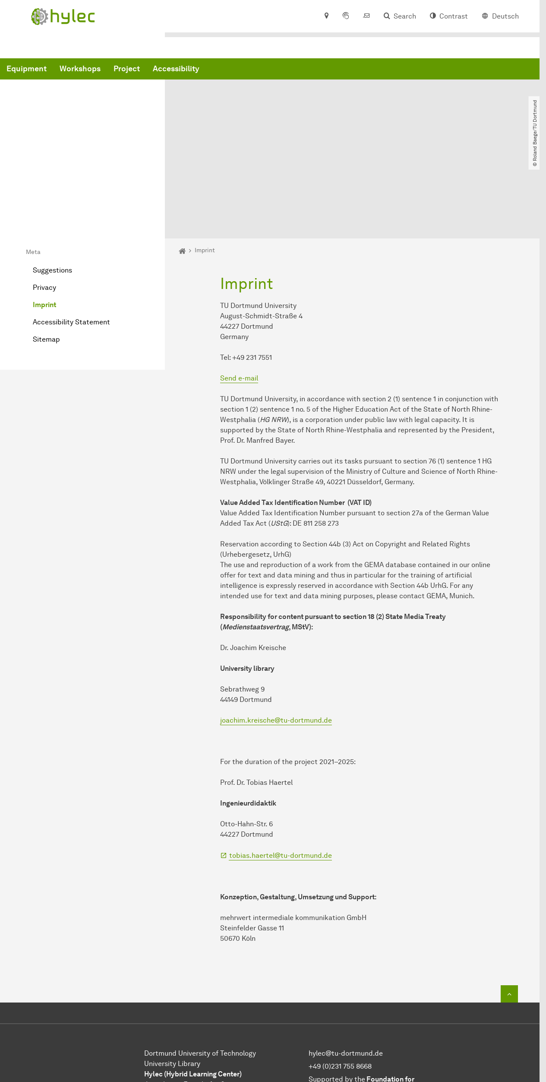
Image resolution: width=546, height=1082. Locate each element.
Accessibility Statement (71, 236)
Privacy (44, 201)
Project (258, 70)
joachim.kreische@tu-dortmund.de (276, 634)
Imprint (44, 219)
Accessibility (307, 70)
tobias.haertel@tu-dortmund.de (280, 769)
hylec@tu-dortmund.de (346, 967)
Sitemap (46, 253)
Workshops (211, 70)
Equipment (158, 70)
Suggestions (52, 184)
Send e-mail (239, 292)
